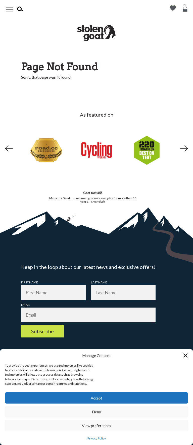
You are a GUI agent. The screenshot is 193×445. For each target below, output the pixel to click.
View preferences (96, 425)
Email (25, 305)
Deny (96, 412)
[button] (185, 355)
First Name (29, 282)
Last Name (99, 282)
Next (184, 148)
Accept (96, 398)
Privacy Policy (96, 438)
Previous (9, 148)
